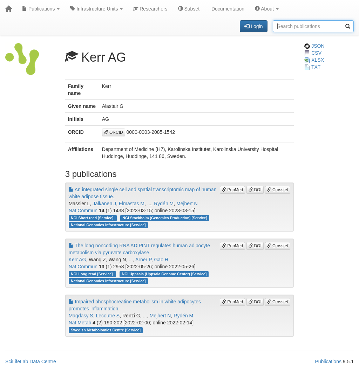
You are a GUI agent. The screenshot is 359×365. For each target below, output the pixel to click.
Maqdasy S (81, 315)
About (267, 9)
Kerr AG (77, 259)
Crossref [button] (278, 189)
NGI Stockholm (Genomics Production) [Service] (164, 218)
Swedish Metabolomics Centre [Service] (106, 330)
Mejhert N (187, 203)
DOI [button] (255, 189)
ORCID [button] (113, 132)
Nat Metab (80, 322)
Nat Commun (83, 210)
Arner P (143, 259)
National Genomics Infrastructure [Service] (108, 225)
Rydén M (164, 203)
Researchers (150, 9)
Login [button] (253, 26)
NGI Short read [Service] (92, 218)
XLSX (314, 60)
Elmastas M (131, 203)
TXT (312, 67)
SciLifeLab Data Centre (30, 361)
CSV (312, 53)
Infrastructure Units (96, 9)
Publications (41, 9)
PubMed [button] (232, 189)
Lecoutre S (108, 315)
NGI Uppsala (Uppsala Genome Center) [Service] (164, 274)
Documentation (227, 9)
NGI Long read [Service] (92, 274)
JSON (314, 46)
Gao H (161, 259)
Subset (188, 9)
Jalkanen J (104, 203)
